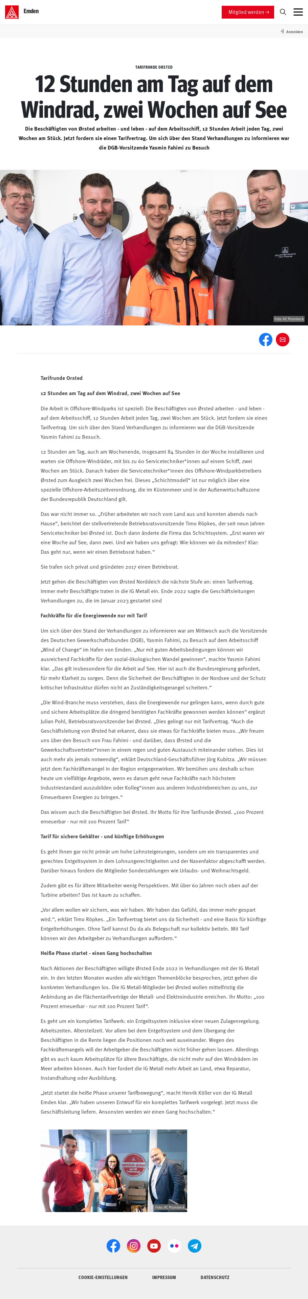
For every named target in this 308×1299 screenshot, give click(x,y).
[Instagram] (133, 1246)
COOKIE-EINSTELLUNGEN (103, 1277)
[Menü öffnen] (298, 12)
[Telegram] (194, 1246)
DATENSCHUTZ (215, 1277)
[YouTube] (154, 1246)
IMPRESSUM (164, 1277)
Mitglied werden (246, 11)
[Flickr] (174, 1246)
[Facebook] (265, 339)
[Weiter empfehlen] (282, 339)
